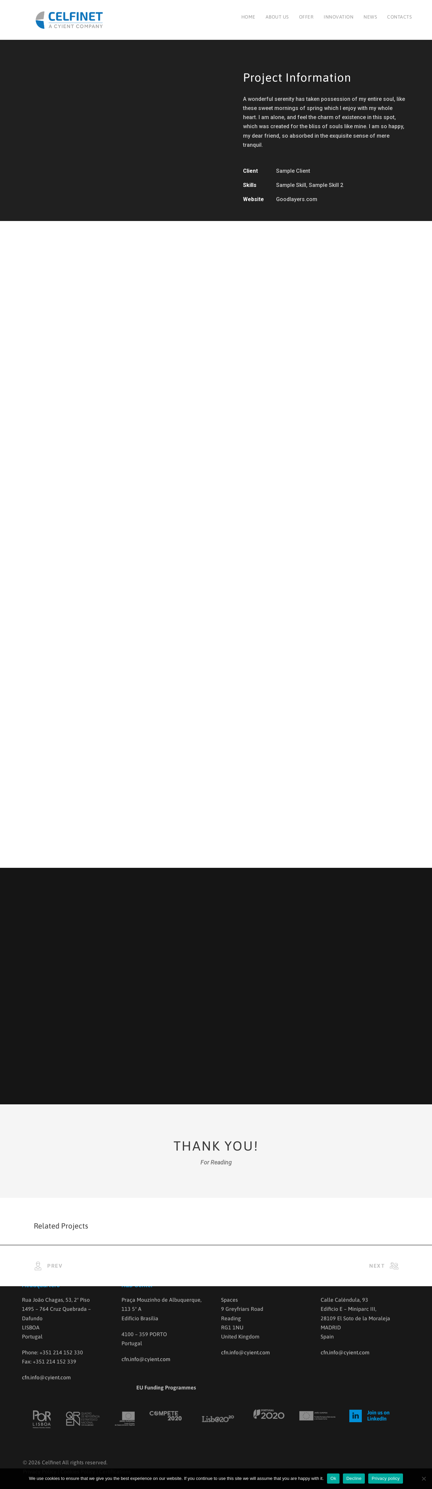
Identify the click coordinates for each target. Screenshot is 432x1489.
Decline (353, 1478)
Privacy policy (386, 1478)
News (370, 17)
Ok (333, 1478)
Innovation (338, 17)
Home (248, 17)
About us (277, 17)
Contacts (399, 17)
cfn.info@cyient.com (46, 1377)
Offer (306, 17)
